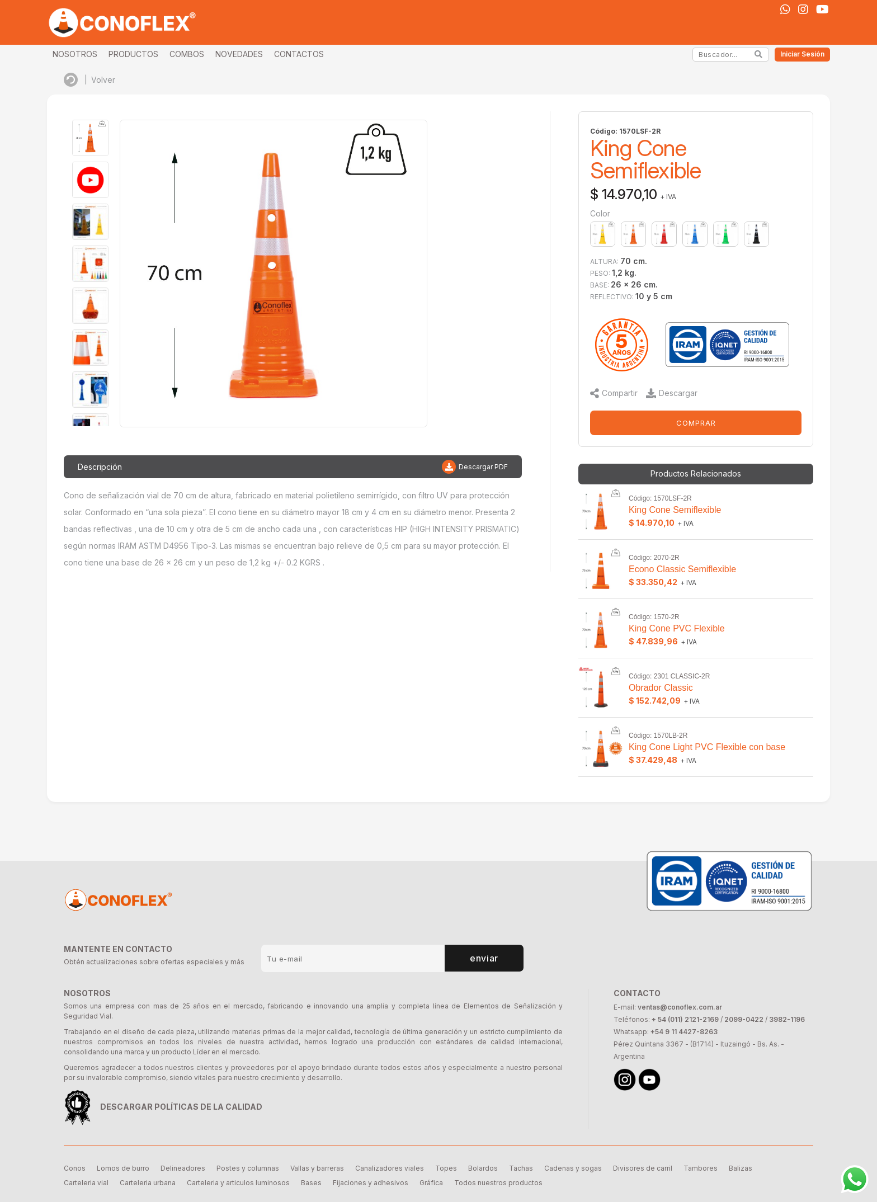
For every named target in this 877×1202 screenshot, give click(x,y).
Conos (75, 1168)
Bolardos (483, 1168)
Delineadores (183, 1168)
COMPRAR (696, 422)
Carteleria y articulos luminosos (238, 1183)
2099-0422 (743, 1019)
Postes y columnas (247, 1168)
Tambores (700, 1168)
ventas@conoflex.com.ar (680, 1007)
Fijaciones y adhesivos (370, 1183)
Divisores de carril (642, 1168)
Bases (311, 1183)
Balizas (740, 1168)
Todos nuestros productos (498, 1183)
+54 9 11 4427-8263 (684, 1031)
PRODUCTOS (133, 54)
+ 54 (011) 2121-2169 (685, 1019)
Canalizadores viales (389, 1168)
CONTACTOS (299, 54)
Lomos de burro (123, 1168)
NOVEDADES (239, 54)
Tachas (521, 1168)
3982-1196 (787, 1019)
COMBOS (186, 54)
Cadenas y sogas (573, 1168)
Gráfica (431, 1183)
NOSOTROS (75, 54)
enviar (484, 958)
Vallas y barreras (317, 1168)
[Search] (759, 54)
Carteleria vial (86, 1183)
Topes (446, 1168)
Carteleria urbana (148, 1183)
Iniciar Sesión (802, 54)
